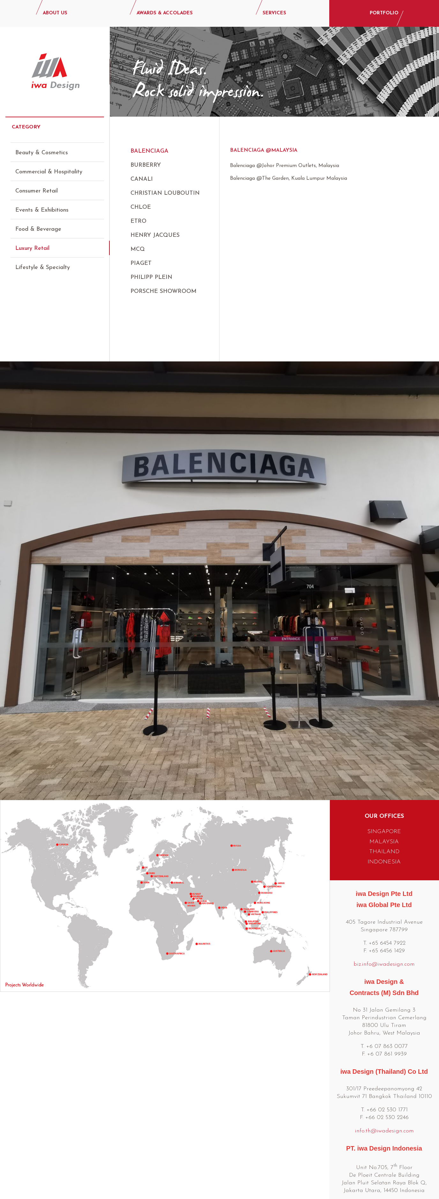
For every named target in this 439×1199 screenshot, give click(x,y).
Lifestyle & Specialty (42, 262)
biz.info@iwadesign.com (384, 901)
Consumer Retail (36, 185)
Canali (141, 179)
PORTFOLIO (384, 13)
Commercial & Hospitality (48, 166)
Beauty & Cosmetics (41, 147)
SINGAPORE (384, 769)
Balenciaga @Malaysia (263, 150)
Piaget (141, 263)
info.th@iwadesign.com (384, 1068)
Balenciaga (149, 151)
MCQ (137, 249)
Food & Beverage (38, 224)
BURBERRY (145, 165)
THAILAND (384, 789)
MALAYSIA (384, 779)
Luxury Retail (32, 243)
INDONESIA (384, 799)
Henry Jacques (155, 235)
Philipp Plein (151, 277)
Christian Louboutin (165, 193)
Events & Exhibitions (42, 204)
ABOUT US (55, 13)
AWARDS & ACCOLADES (165, 13)
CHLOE (140, 207)
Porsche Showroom (163, 291)
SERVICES (274, 13)
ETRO (138, 221)
